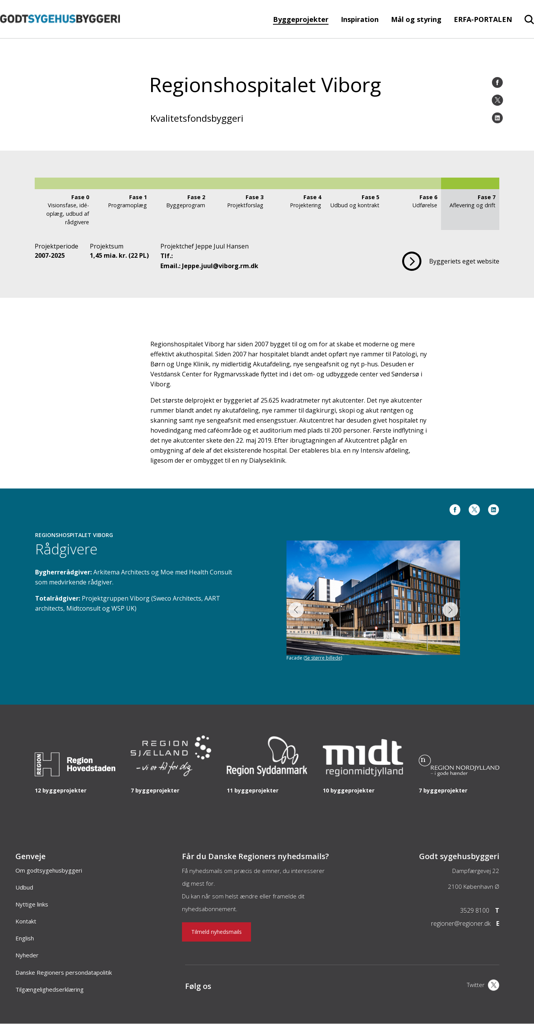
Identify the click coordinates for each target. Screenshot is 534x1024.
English (24, 938)
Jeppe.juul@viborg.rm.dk (220, 266)
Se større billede (323, 658)
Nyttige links (31, 904)
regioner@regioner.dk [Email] (460, 923)
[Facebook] (497, 82)
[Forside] (60, 34)
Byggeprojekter (300, 19)
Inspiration (360, 19)
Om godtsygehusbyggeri (48, 870)
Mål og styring (416, 19)
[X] (483, 986)
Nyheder (27, 955)
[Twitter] (497, 100)
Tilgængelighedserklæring (49, 989)
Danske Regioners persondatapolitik (63, 972)
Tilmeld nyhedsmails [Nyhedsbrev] (216, 931)
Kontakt (25, 921)
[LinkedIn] (497, 118)
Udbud (24, 887)
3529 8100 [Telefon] (474, 910)
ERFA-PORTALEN (483, 19)
